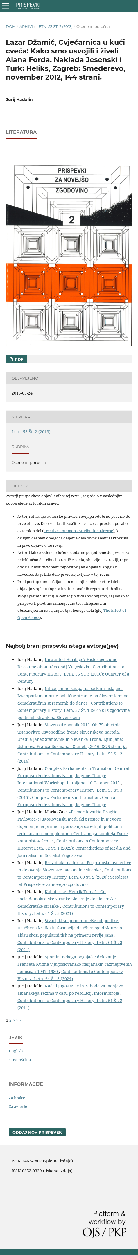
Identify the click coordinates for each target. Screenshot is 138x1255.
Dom (11, 26)
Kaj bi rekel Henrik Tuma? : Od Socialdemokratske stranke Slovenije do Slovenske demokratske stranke (66, 899)
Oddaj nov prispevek (37, 1132)
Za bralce (17, 1097)
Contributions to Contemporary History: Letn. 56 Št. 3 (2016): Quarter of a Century (73, 674)
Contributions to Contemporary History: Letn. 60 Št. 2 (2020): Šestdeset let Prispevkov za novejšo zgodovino (74, 877)
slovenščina (20, 1059)
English (16, 1051)
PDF (18, 359)
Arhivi (26, 26)
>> (18, 1020)
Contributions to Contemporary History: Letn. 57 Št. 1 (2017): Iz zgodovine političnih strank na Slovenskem (73, 710)
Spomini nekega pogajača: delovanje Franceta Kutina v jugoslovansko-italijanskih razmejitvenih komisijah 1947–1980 (74, 964)
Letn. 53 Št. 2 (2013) (54, 26)
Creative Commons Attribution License (78, 530)
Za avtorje (18, 1106)
